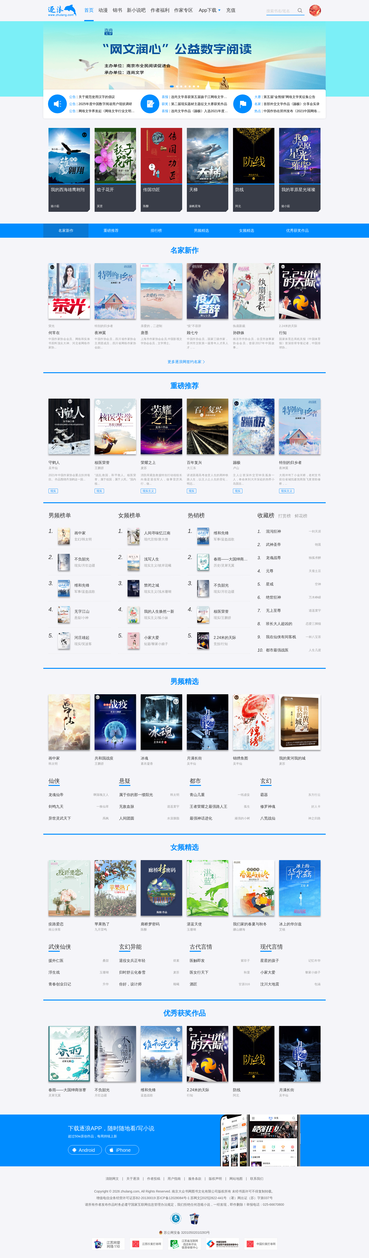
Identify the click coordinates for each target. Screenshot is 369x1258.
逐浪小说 (62, 10)
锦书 (117, 10)
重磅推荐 (111, 231)
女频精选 (246, 231)
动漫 (103, 10)
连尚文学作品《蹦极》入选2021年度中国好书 (200, 111)
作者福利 (160, 10)
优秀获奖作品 (297, 231)
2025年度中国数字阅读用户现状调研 (100, 104)
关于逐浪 (133, 1178)
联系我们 (256, 1178)
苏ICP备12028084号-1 (172, 1198)
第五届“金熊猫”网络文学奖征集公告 (284, 97)
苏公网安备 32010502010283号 (187, 1232)
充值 (231, 10)
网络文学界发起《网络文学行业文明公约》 (105, 111)
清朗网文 (112, 1178)
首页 (89, 10)
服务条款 (194, 1178)
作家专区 (183, 10)
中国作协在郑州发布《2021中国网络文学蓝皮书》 (295, 111)
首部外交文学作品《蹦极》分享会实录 (287, 104)
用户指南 (174, 1178)
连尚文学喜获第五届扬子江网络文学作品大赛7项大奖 (205, 97)
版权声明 (215, 1178)
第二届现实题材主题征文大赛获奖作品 (194, 104)
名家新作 (65, 231)
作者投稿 (153, 1178)
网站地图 (236, 1178)
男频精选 (201, 231)
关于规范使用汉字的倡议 (92, 97)
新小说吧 (136, 10)
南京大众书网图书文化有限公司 (195, 1191)
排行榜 (156, 231)
